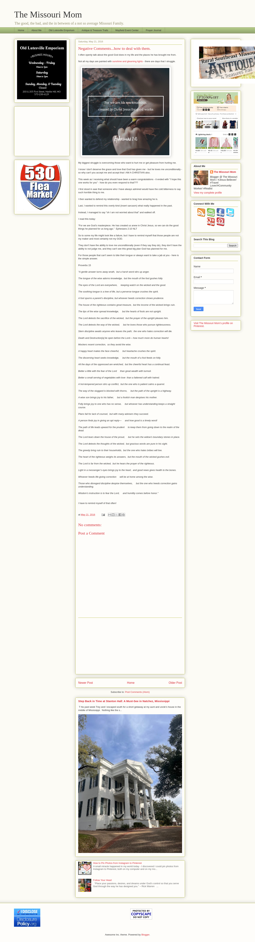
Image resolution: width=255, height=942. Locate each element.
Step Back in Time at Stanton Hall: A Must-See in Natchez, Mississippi (124, 701)
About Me (36, 30)
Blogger (145, 934)
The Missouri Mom (48, 14)
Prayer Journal (153, 30)
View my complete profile (208, 192)
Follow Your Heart (102, 880)
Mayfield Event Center (127, 30)
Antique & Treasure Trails (95, 30)
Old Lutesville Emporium (61, 30)
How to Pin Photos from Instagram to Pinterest (117, 863)
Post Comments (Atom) (137, 692)
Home (21, 30)
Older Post (175, 682)
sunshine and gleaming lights (127, 61)
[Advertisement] (130, 645)
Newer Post (85, 682)
